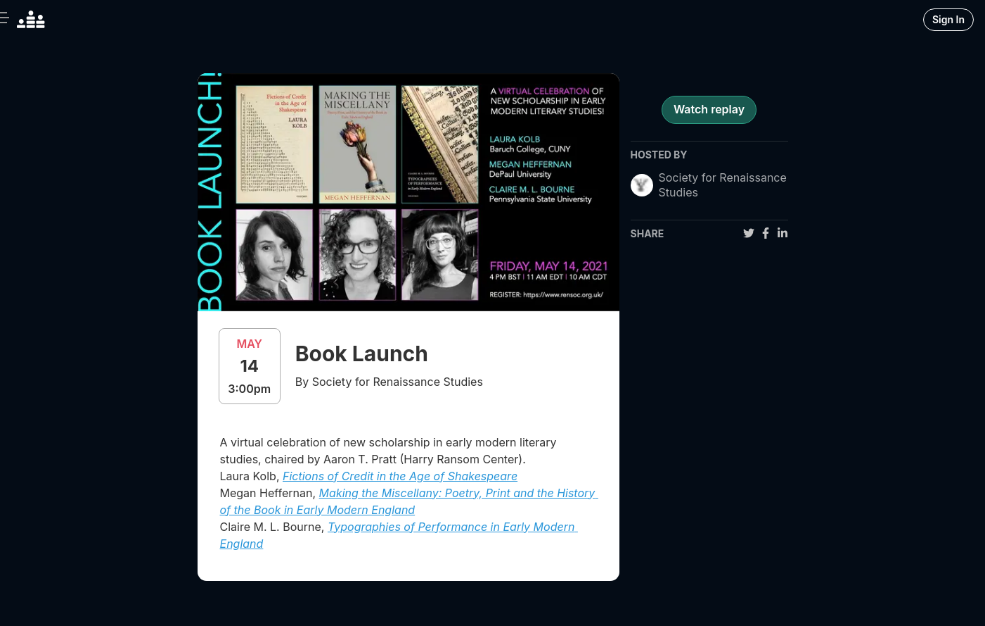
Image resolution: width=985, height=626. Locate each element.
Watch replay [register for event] (709, 109)
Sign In (948, 19)
